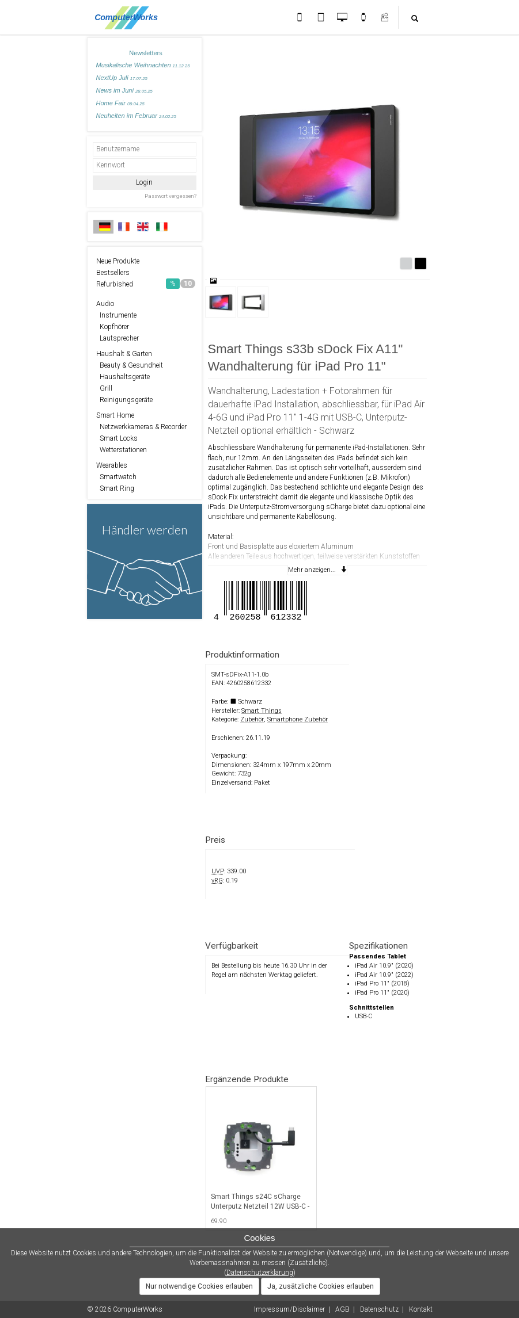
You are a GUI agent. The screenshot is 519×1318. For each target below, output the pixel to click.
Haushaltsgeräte (123, 377)
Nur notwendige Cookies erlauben (199, 1286)
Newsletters (145, 52)
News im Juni (124, 90)
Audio (105, 304)
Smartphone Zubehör (297, 719)
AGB (342, 1309)
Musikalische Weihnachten (143, 65)
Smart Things (261, 711)
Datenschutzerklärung (259, 1273)
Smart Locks (117, 438)
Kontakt (421, 1309)
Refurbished (145, 283)
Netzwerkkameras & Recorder (141, 427)
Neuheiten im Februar (136, 115)
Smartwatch (116, 477)
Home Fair (120, 103)
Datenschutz (379, 1309)
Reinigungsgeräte (124, 400)
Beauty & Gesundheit (129, 365)
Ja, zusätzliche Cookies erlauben (320, 1286)
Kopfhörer (112, 327)
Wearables (111, 465)
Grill (104, 388)
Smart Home (115, 415)
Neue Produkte (117, 261)
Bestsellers (113, 273)
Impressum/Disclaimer (289, 1309)
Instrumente (116, 315)
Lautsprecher (117, 338)
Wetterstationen (121, 450)
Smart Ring (115, 488)
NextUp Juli (121, 77)
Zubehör (252, 719)
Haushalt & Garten (124, 354)
